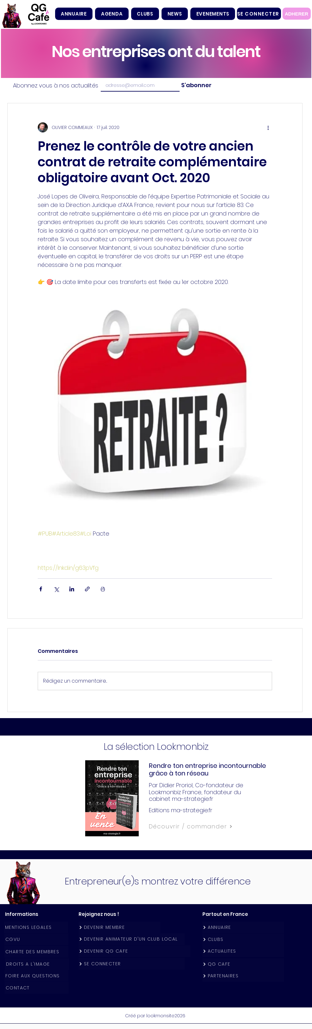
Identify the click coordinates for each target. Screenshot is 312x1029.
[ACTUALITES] (243, 951)
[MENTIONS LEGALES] (36, 927)
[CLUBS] (243, 939)
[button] (145, 14)
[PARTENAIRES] (243, 976)
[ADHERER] (297, 14)
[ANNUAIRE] (243, 927)
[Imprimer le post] (103, 589)
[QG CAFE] (243, 964)
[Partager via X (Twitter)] (56, 589)
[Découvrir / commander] (205, 826)
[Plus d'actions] (268, 127)
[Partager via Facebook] (41, 589)
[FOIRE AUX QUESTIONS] (36, 976)
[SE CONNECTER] (259, 14)
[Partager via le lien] (87, 589)
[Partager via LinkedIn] (72, 589)
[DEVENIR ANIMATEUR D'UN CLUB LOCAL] (132, 939)
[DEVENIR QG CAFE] (134, 951)
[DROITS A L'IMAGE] (37, 964)
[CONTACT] (37, 988)
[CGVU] (36, 939)
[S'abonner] (196, 85)
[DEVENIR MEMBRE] (119, 927)
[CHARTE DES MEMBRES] (36, 952)
